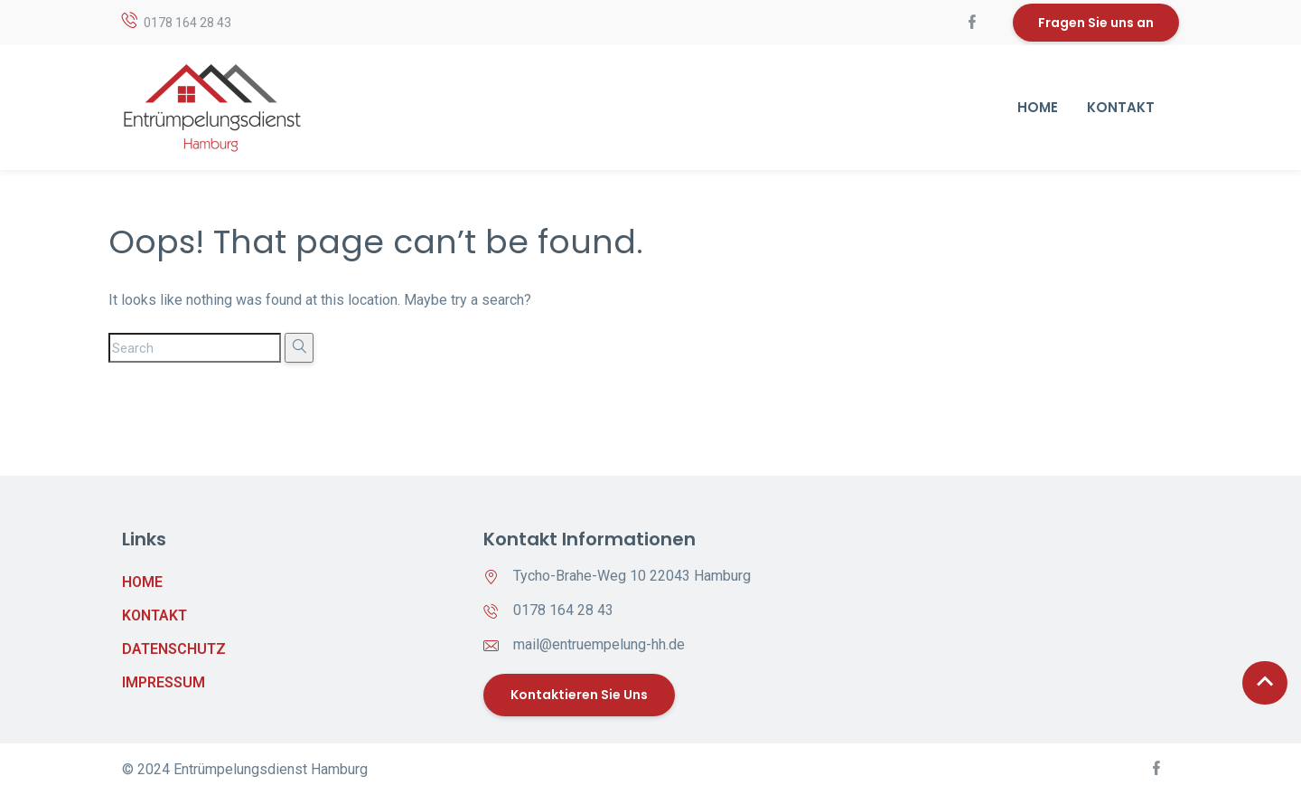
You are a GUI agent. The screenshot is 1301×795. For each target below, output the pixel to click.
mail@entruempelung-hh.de (599, 644)
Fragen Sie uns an (1096, 23)
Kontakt (1121, 107)
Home (1037, 107)
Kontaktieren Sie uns (579, 695)
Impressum (163, 682)
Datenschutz (167, 649)
